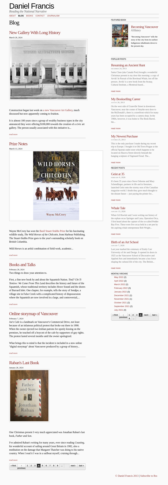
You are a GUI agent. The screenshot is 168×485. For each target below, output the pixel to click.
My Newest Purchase (124, 136)
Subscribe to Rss (148, 475)
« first (13, 466)
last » (81, 466)
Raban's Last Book (24, 362)
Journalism (53, 16)
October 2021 (120, 302)
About (12, 16)
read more (13, 134)
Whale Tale (118, 208)
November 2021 (121, 299)
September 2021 (121, 306)
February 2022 (121, 288)
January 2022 (120, 292)
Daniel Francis (31, 6)
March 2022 (119, 284)
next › (73, 466)
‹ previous (21, 467)
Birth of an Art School (124, 242)
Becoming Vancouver (144, 27)
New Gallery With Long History (35, 32)
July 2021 (118, 310)
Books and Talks (22, 264)
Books (29, 16)
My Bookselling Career (125, 99)
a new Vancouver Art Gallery (57, 110)
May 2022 (118, 277)
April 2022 (119, 281)
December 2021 (121, 295)
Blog (21, 16)
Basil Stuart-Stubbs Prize (52, 231)
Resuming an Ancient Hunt (128, 65)
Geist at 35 (117, 174)
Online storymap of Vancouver (33, 313)
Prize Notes (18, 143)
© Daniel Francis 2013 (127, 475)
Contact (40, 16)
